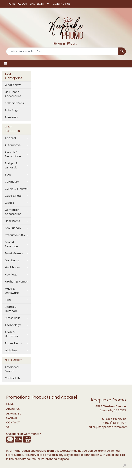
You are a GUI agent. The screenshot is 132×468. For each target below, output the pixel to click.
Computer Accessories (13, 212)
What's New (13, 85)
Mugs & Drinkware (12, 291)
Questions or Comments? (23, 434)
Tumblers (11, 117)
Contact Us (12, 378)
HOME (11, 4)
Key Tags (11, 274)
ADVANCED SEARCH (13, 416)
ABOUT (22, 4)
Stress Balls (12, 318)
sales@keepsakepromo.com (108, 427)
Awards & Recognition (13, 154)
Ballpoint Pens (14, 103)
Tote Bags (11, 110)
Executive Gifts (15, 235)
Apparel (10, 138)
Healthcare (12, 267)
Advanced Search (12, 369)
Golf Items (12, 260)
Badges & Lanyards (11, 165)
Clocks (9, 203)
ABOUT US (13, 409)
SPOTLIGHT (37, 4)
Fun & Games (14, 253)
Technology (13, 325)
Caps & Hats (13, 196)
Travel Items (13, 343)
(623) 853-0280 (115, 419)
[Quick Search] (62, 51)
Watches (11, 350)
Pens (8, 300)
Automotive (13, 145)
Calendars (12, 182)
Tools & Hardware (11, 334)
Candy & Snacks (16, 189)
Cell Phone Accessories (13, 94)
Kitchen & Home (16, 282)
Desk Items (12, 221)
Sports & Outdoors (11, 309)
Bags (8, 175)
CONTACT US (61, 4)
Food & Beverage (11, 244)
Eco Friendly (13, 228)
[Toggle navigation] (5, 63)
